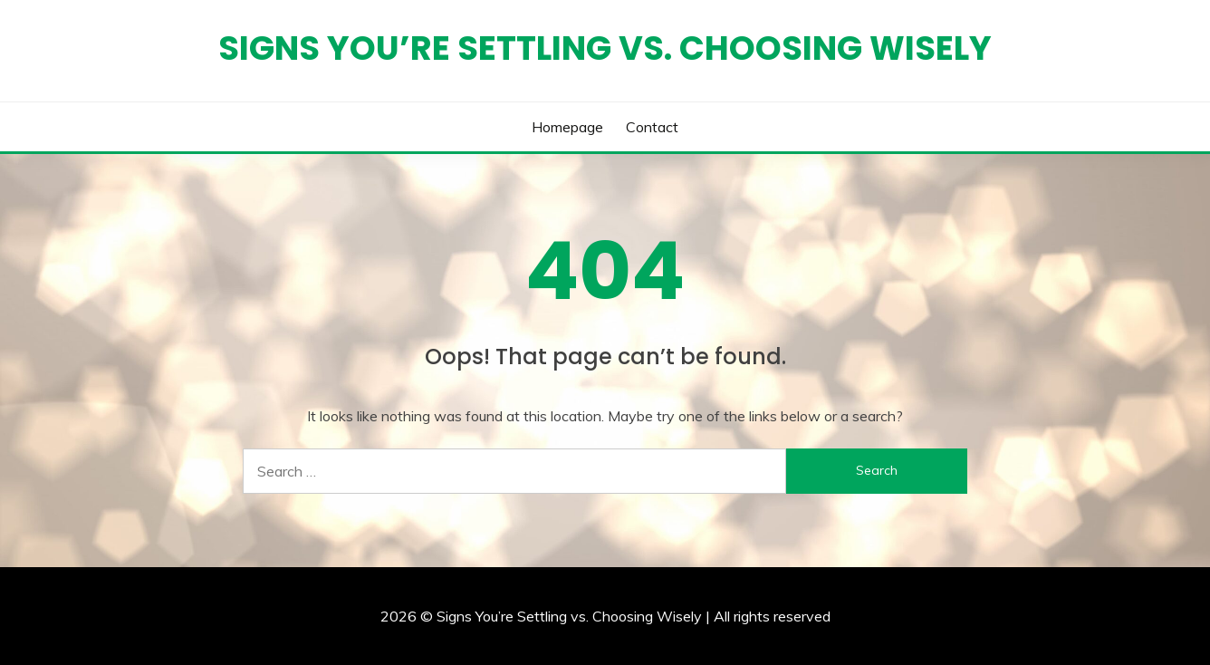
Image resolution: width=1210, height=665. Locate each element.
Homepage (567, 127)
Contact (652, 127)
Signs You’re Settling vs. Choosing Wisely (605, 48)
